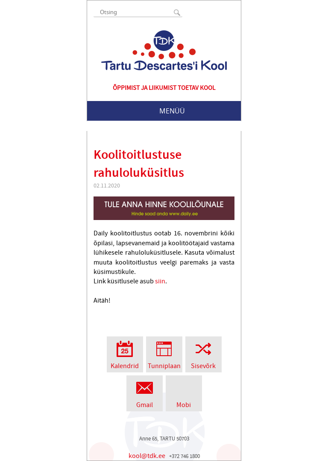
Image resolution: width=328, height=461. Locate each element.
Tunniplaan (164, 353)
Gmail (144, 392)
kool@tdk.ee (147, 456)
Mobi (184, 392)
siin (159, 281)
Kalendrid (125, 353)
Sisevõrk (203, 353)
